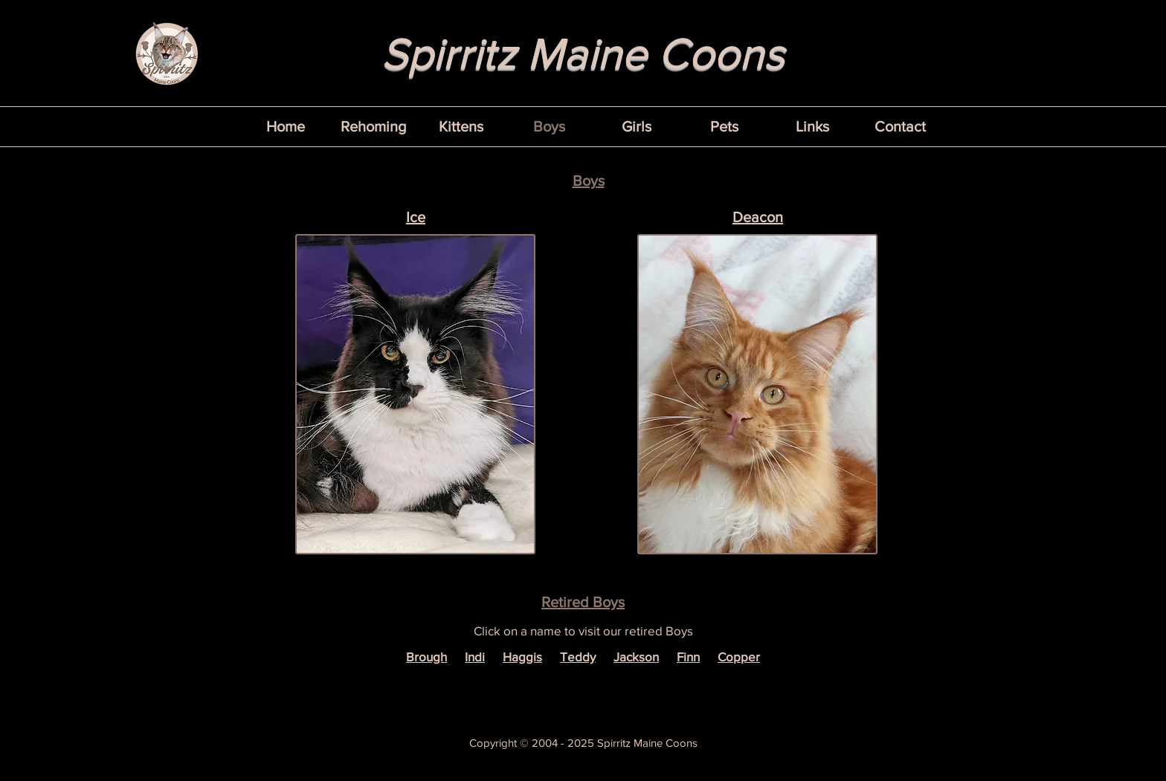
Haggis (522, 656)
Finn (688, 656)
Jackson (636, 656)
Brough (426, 656)
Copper (739, 656)
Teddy (578, 656)
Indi (475, 656)
